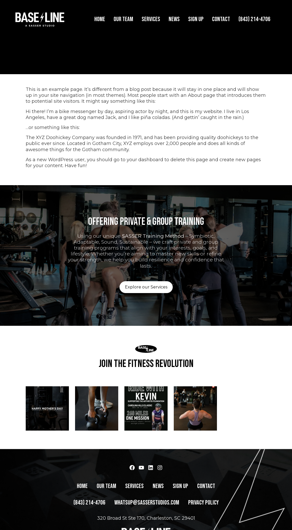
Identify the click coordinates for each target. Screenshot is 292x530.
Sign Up (196, 19)
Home (99, 19)
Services (151, 19)
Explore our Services (146, 280)
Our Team (123, 19)
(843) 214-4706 (254, 19)
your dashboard (145, 153)
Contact (221, 19)
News (174, 19)
